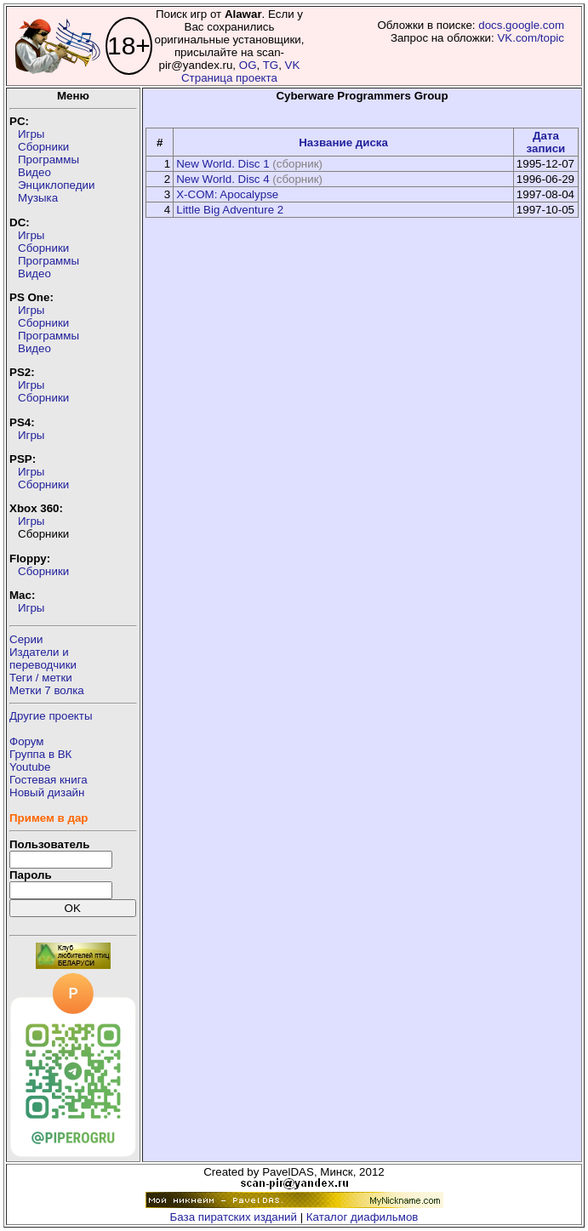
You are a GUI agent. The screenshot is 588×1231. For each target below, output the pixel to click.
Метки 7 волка (46, 690)
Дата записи (546, 142)
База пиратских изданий (233, 1217)
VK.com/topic (530, 37)
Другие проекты (51, 716)
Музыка (38, 197)
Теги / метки (40, 677)
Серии (26, 639)
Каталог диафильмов (362, 1217)
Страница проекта (229, 77)
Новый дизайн (46, 792)
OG (248, 65)
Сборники (43, 146)
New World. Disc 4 (222, 179)
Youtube (29, 767)
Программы (48, 159)
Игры (31, 134)
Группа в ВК (40, 754)
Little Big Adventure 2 (229, 209)
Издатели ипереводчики (43, 658)
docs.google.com (521, 25)
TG (271, 65)
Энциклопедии (56, 185)
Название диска (343, 142)
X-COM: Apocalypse (227, 194)
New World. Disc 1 (222, 163)
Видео (34, 172)
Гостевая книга (48, 779)
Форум (26, 741)
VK (292, 65)
